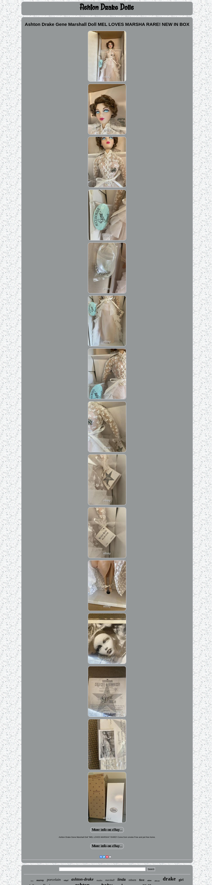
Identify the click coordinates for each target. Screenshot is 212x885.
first (141, 880)
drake (169, 879)
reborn (132, 880)
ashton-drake (82, 879)
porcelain (54, 880)
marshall (109, 880)
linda (122, 880)
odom (149, 880)
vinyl (66, 880)
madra (99, 880)
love (32, 881)
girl (181, 880)
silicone (157, 881)
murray (40, 880)
